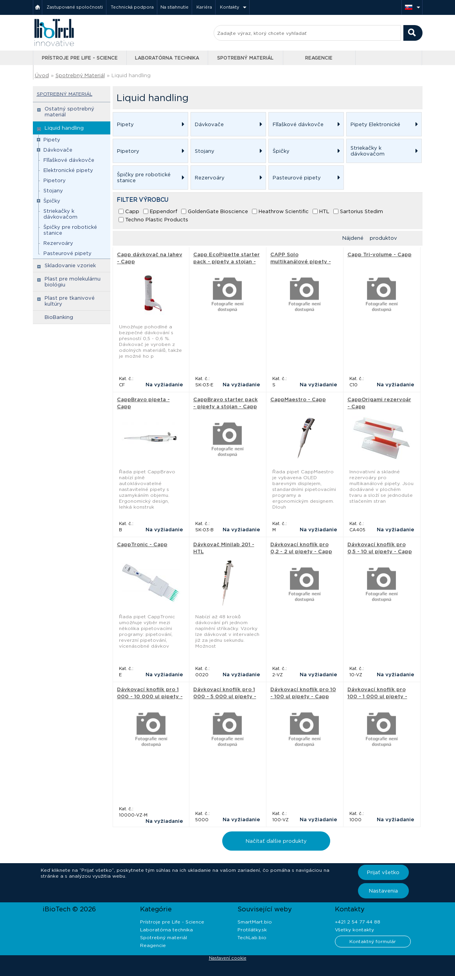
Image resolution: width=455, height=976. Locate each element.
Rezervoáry (58, 243)
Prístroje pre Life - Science (80, 58)
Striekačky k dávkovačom (60, 214)
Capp (132, 211)
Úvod (42, 75)
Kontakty (229, 7)
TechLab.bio (251, 937)
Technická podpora (132, 7)
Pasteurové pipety (67, 253)
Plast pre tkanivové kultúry (70, 301)
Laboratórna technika (167, 58)
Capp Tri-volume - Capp (379, 254)
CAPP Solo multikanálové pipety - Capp (300, 262)
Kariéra (204, 7)
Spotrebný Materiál (80, 75)
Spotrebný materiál (245, 58)
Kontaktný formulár (372, 941)
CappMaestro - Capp (298, 399)
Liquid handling (131, 75)
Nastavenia (383, 891)
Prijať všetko (383, 872)
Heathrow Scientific (284, 211)
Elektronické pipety (68, 170)
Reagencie (319, 58)
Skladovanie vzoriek (70, 265)
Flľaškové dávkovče (68, 160)
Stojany (53, 191)
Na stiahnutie (174, 7)
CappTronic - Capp (142, 544)
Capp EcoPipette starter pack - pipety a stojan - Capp (226, 262)
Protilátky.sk (252, 930)
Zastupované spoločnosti (75, 7)
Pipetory (54, 180)
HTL (324, 211)
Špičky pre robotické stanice (70, 230)
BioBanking (59, 317)
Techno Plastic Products (156, 220)
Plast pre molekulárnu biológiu (73, 282)
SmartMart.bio (254, 922)
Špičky (51, 201)
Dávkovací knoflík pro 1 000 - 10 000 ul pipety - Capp (150, 696)
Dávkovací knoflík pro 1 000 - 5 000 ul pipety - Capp (224, 696)
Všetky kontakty (354, 930)
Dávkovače (57, 150)
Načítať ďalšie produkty (276, 841)
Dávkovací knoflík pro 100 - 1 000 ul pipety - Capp (377, 696)
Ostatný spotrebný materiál (69, 112)
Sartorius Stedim (361, 211)
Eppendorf (163, 211)
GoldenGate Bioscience (218, 211)
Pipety (51, 140)
